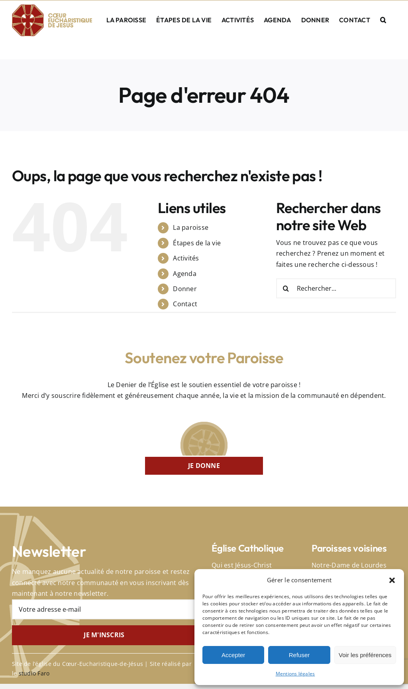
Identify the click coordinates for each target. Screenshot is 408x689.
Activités (186, 258)
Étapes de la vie (197, 243)
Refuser (299, 655)
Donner (184, 288)
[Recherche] (286, 288)
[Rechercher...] (336, 288)
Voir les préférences (365, 655)
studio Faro (34, 673)
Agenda (184, 273)
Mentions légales (295, 673)
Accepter (233, 655)
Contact (185, 303)
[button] (392, 580)
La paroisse (190, 227)
